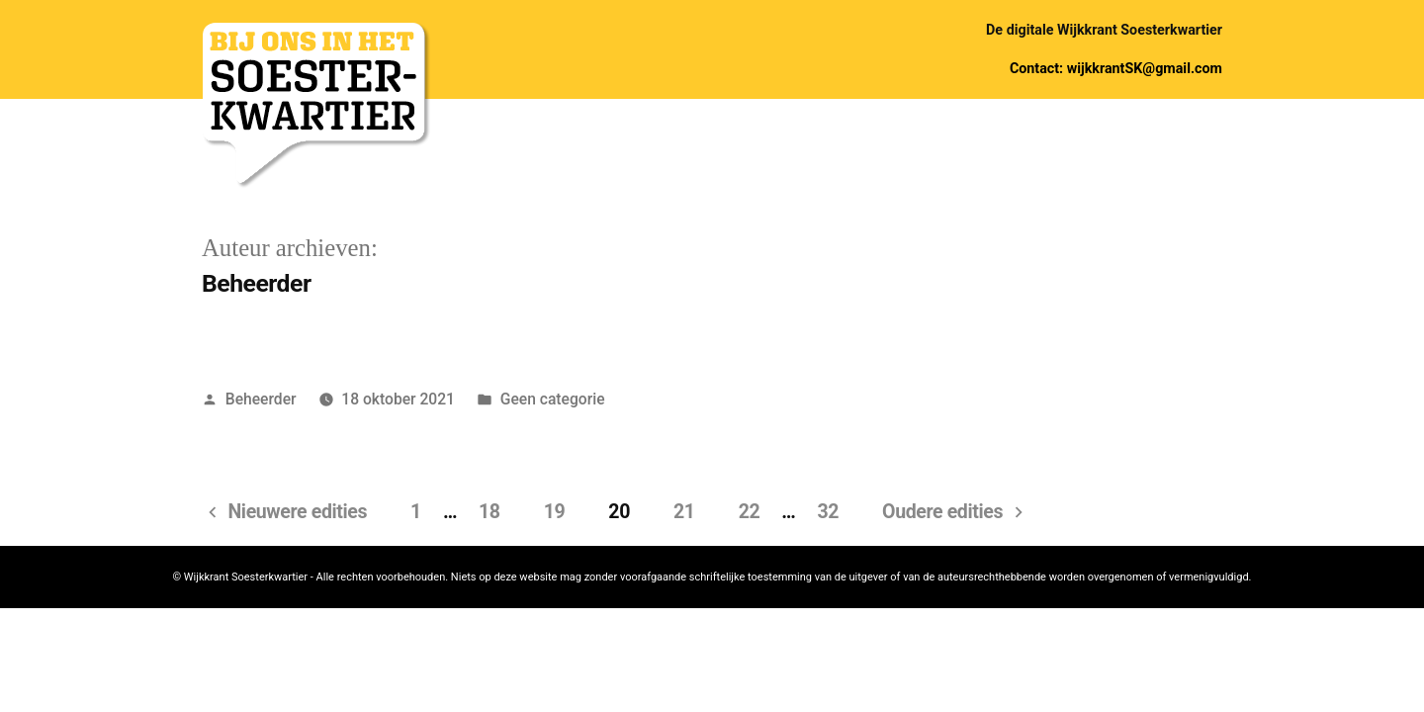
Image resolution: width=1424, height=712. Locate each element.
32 (828, 511)
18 (489, 511)
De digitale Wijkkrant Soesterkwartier (1104, 30)
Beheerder (261, 399)
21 (684, 511)
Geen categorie (552, 399)
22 (749, 511)
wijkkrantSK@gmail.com (1144, 68)
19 (555, 511)
